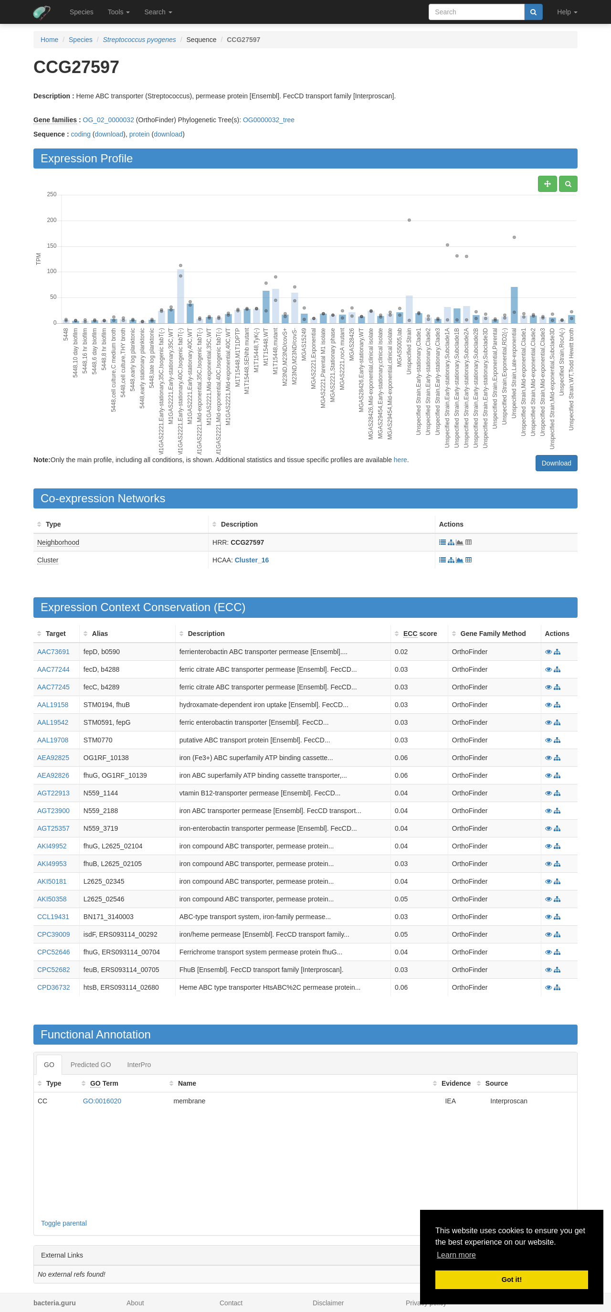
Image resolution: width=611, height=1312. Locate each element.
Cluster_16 (252, 560)
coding (81, 134)
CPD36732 (53, 987)
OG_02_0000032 (108, 120)
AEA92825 (53, 758)
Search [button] (158, 12)
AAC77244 (53, 669)
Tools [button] (119, 12)
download (109, 134)
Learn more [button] (456, 1255)
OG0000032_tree (269, 120)
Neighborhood (58, 542)
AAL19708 (52, 740)
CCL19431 (53, 917)
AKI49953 (52, 864)
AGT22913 (53, 793)
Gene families (55, 120)
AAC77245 (53, 687)
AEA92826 (53, 775)
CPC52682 (53, 969)
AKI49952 (52, 846)
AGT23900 (53, 811)
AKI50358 (52, 899)
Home (49, 39)
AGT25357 (53, 828)
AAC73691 (53, 652)
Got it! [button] (512, 1279)
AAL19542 (52, 722)
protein (139, 134)
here (400, 460)
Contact (231, 1303)
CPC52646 (53, 952)
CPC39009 (53, 934)
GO (49, 1065)
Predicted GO (91, 1065)
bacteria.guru (54, 1303)
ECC (230, 607)
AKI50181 (52, 881)
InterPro (139, 1065)
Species (82, 12)
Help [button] (567, 12)
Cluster (47, 560)
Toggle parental (64, 1223)
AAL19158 (52, 705)
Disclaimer (328, 1303)
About (135, 1303)
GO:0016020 (102, 1101)
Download (556, 463)
